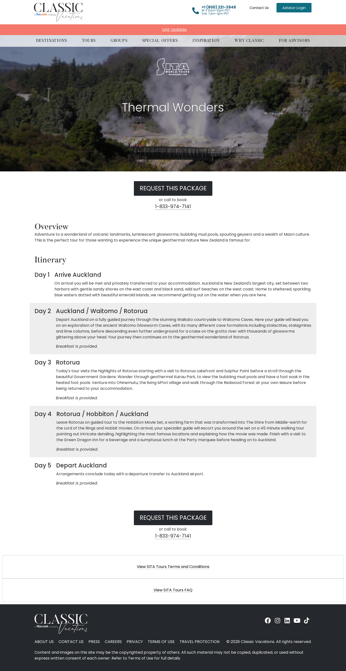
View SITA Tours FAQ (173, 590)
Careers (113, 641)
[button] (51, 41)
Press (94, 641)
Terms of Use (161, 641)
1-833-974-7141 (173, 206)
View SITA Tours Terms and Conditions (173, 566)
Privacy (135, 641)
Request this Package (173, 188)
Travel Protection (199, 641)
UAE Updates (174, 29)
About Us (44, 641)
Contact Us (259, 7)
